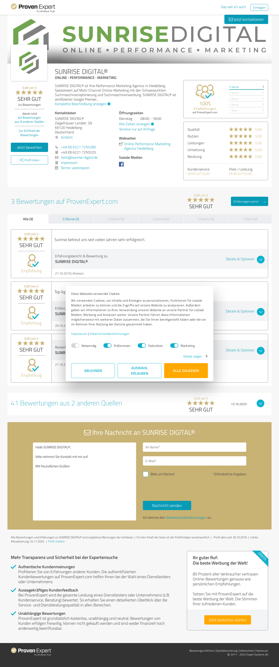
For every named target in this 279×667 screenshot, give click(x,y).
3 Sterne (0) (161, 219)
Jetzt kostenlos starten (227, 619)
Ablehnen (93, 370)
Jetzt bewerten (29, 147)
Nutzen (193, 136)
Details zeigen (192, 356)
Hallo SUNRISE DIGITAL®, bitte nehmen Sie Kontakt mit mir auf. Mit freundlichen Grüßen (84, 481)
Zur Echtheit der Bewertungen (29, 132)
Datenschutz (246, 651)
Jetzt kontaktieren (246, 19)
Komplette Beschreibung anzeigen (82, 103)
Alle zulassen (186, 370)
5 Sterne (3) (71, 219)
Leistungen (196, 142)
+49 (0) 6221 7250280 (78, 146)
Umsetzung (196, 149)
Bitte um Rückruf (162, 474)
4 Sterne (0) (116, 219)
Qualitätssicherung (226, 651)
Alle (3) (28, 218)
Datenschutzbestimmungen (110, 333)
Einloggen (259, 7)
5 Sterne (234, 87)
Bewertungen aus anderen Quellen (29, 119)
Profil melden (56, 541)
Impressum (79, 333)
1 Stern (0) (250, 219)
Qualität (194, 129)
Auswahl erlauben (139, 370)
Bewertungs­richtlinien (201, 651)
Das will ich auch (233, 6)
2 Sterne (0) (206, 219)
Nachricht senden (167, 505)
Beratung (195, 156)
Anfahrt (67, 137)
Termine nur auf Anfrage (137, 129)
